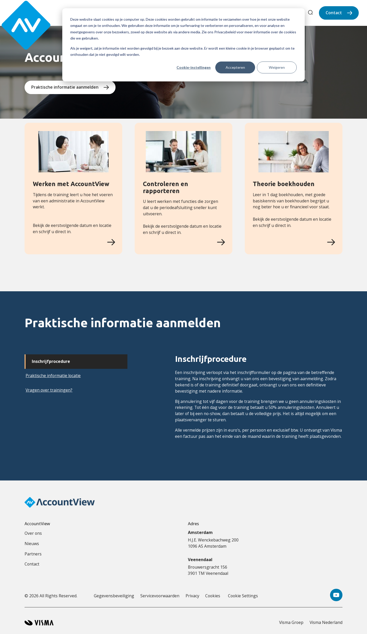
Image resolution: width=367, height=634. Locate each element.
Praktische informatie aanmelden (64, 87)
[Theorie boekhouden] (331, 242)
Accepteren (235, 67)
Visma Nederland (326, 622)
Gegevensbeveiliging (114, 596)
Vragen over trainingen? (49, 390)
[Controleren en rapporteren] (221, 242)
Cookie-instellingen (194, 67)
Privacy (192, 596)
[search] (310, 13)
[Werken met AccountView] (111, 242)
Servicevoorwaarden (159, 596)
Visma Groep (291, 622)
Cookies (212, 596)
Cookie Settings (243, 595)
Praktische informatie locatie (53, 375)
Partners (33, 554)
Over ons (33, 533)
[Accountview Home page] (21, 13)
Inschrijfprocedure (51, 361)
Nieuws (32, 543)
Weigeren (277, 67)
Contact (334, 13)
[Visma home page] (39, 622)
